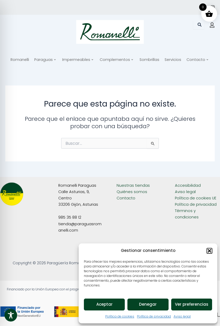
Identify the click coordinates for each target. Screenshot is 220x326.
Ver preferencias (191, 304)
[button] (209, 250)
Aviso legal (182, 316)
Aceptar (104, 304)
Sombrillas (149, 59)
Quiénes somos (132, 191)
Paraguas (45, 59)
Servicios (173, 59)
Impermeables (77, 59)
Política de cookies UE (195, 198)
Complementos (116, 59)
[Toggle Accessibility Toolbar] (11, 315)
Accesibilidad (188, 185)
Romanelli (20, 59)
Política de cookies (119, 316)
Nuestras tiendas (133, 185)
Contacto (197, 59)
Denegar (148, 304)
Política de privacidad (154, 316)
